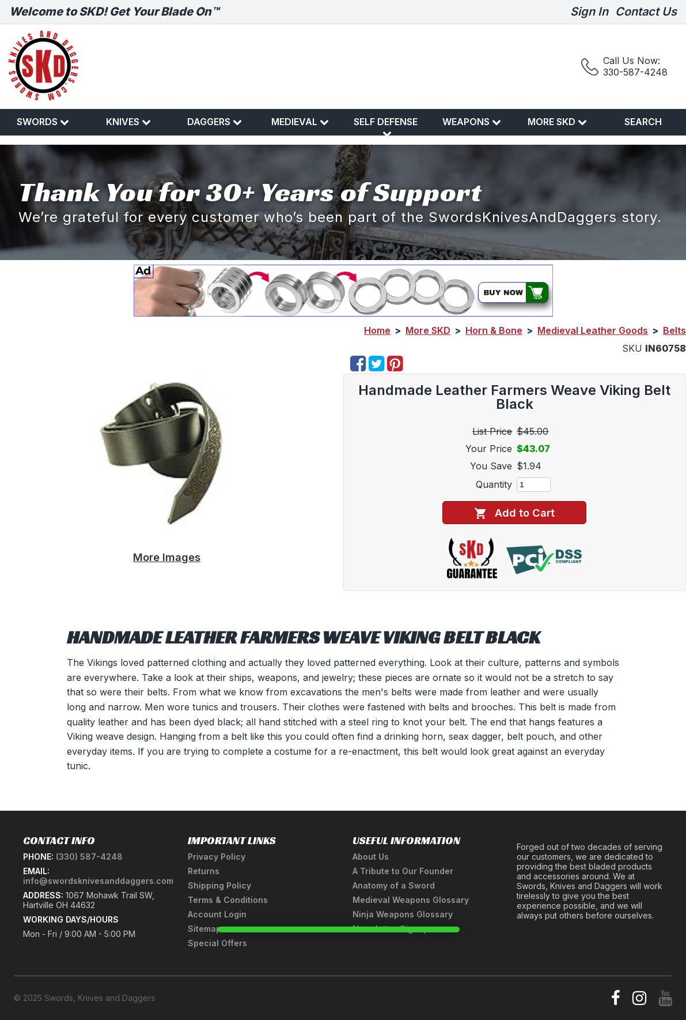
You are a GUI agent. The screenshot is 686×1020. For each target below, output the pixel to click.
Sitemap (204, 929)
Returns (203, 871)
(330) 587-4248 (89, 856)
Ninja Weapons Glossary (403, 914)
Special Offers (217, 943)
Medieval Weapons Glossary (411, 900)
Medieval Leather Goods (592, 330)
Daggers (214, 121)
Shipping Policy (219, 885)
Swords (43, 121)
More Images (166, 557)
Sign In (589, 11)
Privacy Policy (216, 856)
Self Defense (386, 127)
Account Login (217, 914)
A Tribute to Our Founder (403, 871)
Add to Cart (515, 513)
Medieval (300, 121)
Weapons (471, 121)
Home (377, 330)
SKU (632, 348)
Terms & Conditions (228, 900)
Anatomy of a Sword (394, 885)
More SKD (557, 121)
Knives (128, 121)
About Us (371, 856)
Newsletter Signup (391, 929)
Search (643, 121)
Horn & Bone (493, 330)
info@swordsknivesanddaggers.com (98, 881)
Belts (674, 330)
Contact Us (646, 11)
